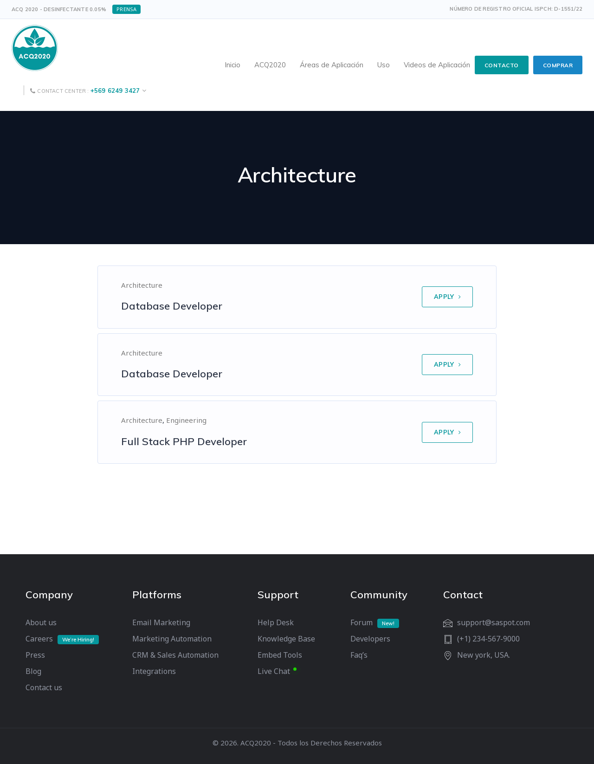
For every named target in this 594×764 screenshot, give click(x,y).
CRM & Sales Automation (175, 655)
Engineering (186, 420)
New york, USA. (483, 655)
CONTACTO (501, 65)
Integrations (154, 671)
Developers (370, 639)
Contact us (44, 687)
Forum (361, 622)
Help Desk (276, 622)
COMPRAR (558, 65)
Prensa (126, 9)
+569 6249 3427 (115, 90)
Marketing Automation (172, 639)
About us (41, 622)
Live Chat (274, 671)
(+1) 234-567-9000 (488, 639)
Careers (39, 639)
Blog (33, 671)
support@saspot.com (493, 622)
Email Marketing (161, 622)
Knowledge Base (286, 639)
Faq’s (359, 655)
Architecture (141, 285)
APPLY (447, 296)
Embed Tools (280, 655)
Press (35, 655)
